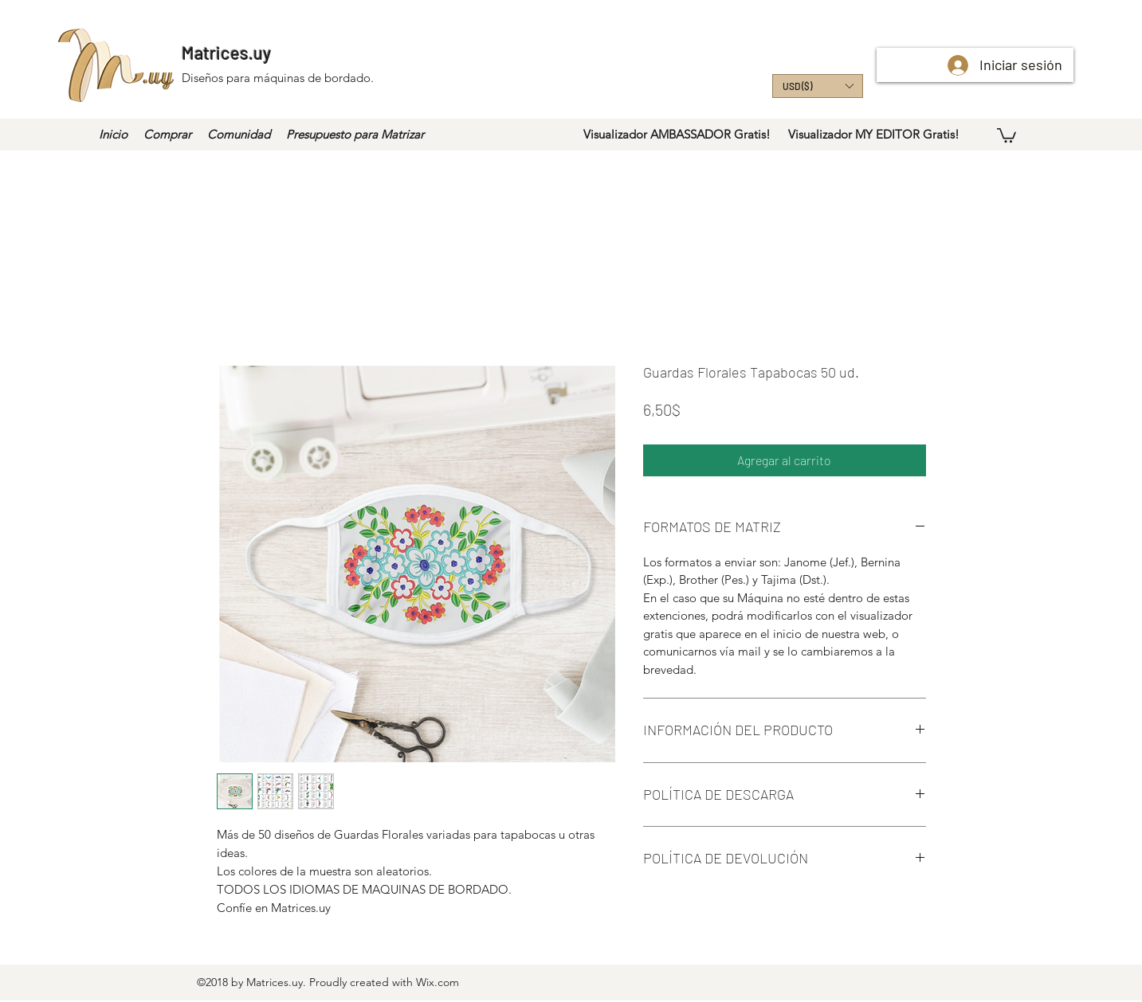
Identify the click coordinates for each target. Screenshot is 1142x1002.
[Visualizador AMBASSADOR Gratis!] (677, 134)
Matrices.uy (226, 52)
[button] (817, 86)
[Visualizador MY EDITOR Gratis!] (874, 134)
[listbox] (817, 86)
